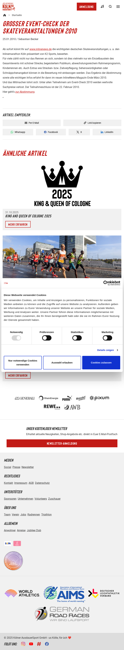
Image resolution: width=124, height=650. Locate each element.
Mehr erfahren (18, 224)
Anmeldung (86, 7)
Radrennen (33, 514)
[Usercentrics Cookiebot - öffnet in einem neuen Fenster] (105, 282)
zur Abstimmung (25, 91)
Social (7, 467)
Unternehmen (25, 498)
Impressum (20, 482)
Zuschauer (54, 498)
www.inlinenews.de (40, 49)
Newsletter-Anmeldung (62, 443)
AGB (31, 482)
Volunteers (41, 498)
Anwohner (10, 530)
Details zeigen (105, 350)
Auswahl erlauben (62, 362)
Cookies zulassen (101, 362)
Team (7, 514)
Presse (16, 467)
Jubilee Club (34, 530)
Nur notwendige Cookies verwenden (22, 362)
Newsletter (28, 467)
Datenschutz (42, 482)
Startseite (17, 15)
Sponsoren (10, 498)
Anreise (21, 530)
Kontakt (8, 482)
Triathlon (46, 514)
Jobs (23, 514)
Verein (15, 514)
